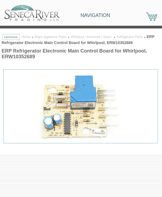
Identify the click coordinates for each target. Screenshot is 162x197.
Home (26, 37)
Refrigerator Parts (130, 37)
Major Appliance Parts (50, 37)
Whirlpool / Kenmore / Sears (91, 37)
